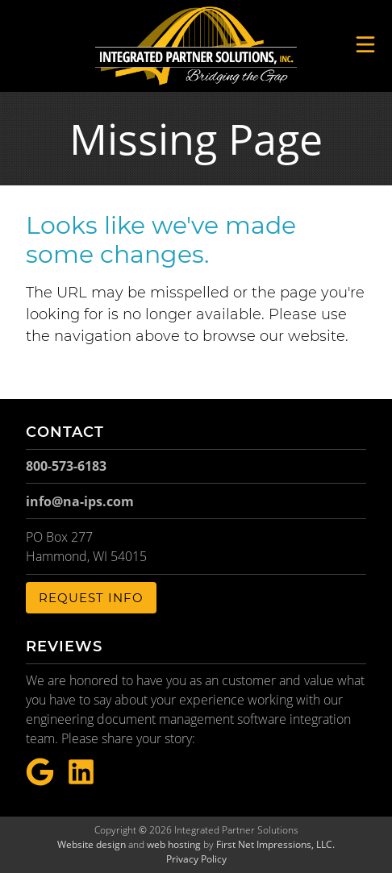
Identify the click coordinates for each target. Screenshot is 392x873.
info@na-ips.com (80, 501)
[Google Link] (40, 773)
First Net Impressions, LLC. (275, 844)
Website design (91, 844)
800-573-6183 (66, 466)
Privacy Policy (196, 859)
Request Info (91, 597)
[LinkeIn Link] (81, 773)
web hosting (174, 844)
